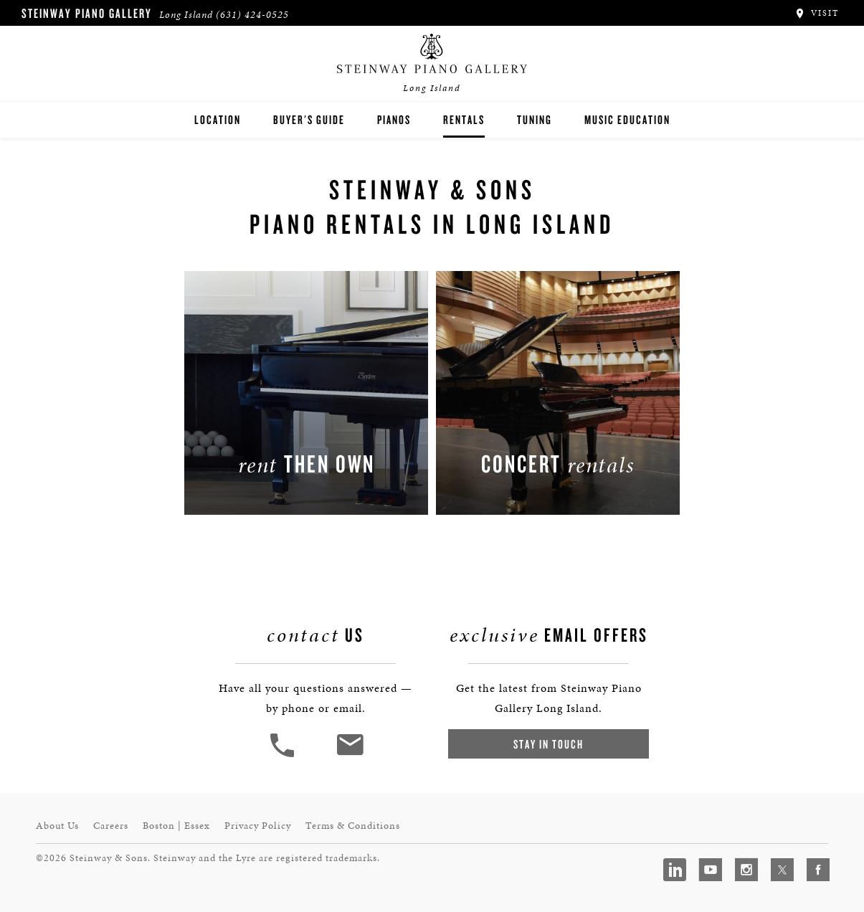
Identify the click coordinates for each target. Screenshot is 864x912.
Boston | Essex (176, 825)
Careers (110, 825)
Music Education (627, 119)
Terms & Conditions (352, 825)
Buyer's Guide (309, 119)
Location (217, 119)
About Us (57, 825)
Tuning (534, 119)
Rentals (464, 119)
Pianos (394, 119)
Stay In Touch (548, 743)
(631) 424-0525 (252, 15)
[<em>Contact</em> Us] (349, 755)
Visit (816, 13)
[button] (284, 755)
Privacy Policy (257, 825)
